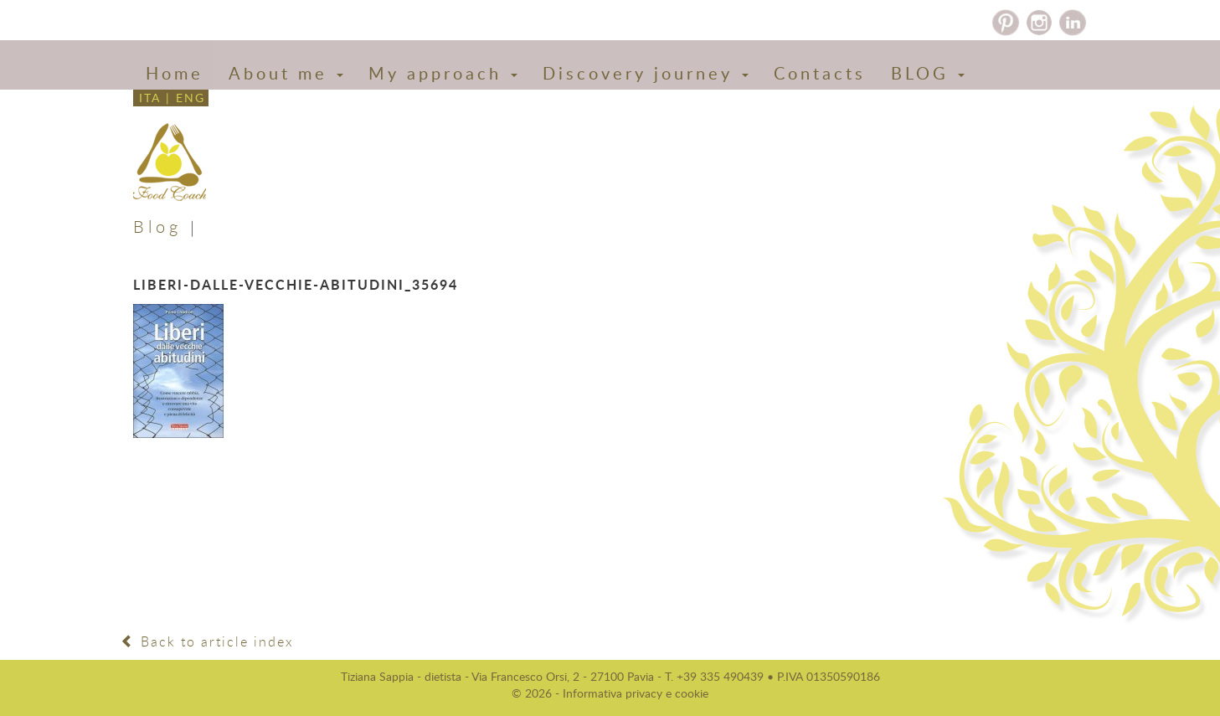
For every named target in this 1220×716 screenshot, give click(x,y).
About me (286, 73)
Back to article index (207, 641)
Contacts (820, 73)
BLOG (928, 73)
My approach (442, 73)
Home (174, 73)
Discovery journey (646, 73)
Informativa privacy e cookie (635, 693)
